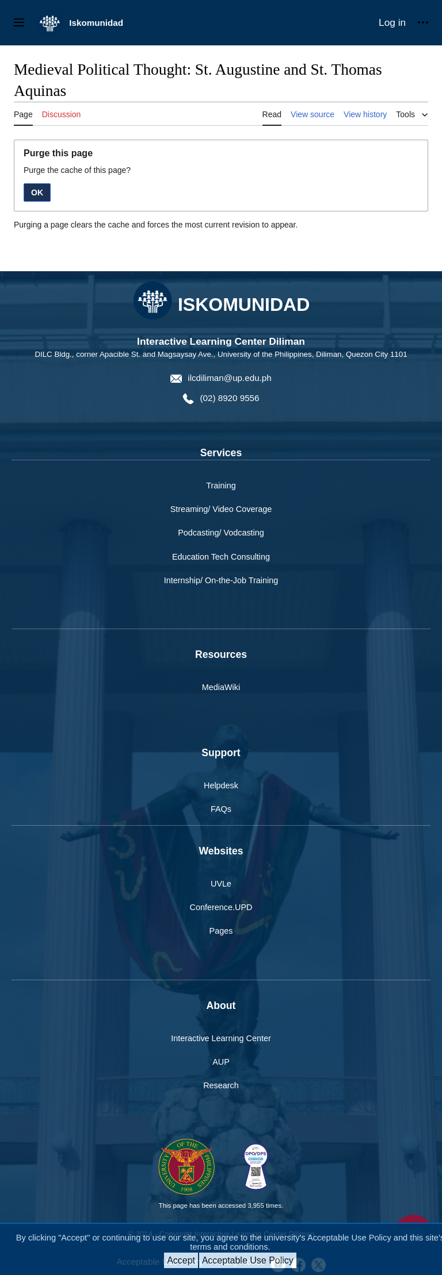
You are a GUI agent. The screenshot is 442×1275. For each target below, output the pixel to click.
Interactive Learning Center (221, 1038)
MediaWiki (221, 687)
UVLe (221, 883)
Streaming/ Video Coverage (221, 509)
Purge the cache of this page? (77, 170)
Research (221, 1085)
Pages (221, 930)
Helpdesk (221, 785)
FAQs (221, 809)
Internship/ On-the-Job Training (221, 580)
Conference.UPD (221, 907)
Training (220, 485)
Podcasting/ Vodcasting (221, 532)
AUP (221, 1061)
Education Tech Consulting (221, 556)
